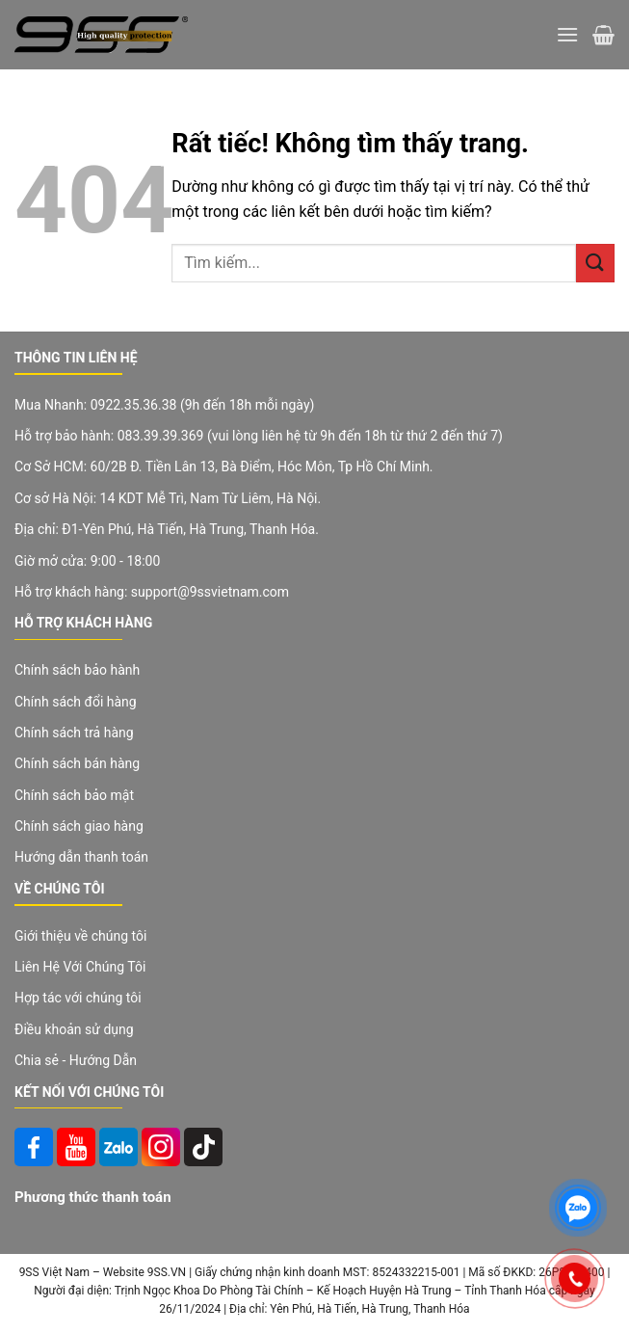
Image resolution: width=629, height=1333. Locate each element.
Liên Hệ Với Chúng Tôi (79, 966)
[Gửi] (595, 262)
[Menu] (567, 34)
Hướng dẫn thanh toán (81, 857)
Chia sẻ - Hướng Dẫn (75, 1060)
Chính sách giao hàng (79, 826)
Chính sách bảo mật (74, 795)
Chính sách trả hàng (74, 732)
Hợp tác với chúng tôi (78, 997)
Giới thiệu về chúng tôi (80, 936)
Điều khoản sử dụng (74, 1029)
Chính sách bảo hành (77, 670)
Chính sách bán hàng (77, 763)
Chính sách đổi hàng (75, 701)
